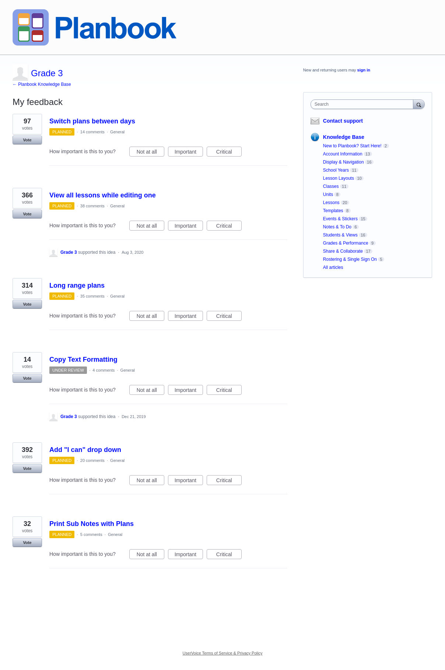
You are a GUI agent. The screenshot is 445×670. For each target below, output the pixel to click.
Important (189, 153)
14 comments (92, 132)
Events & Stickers (340, 218)
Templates (333, 210)
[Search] (419, 104)
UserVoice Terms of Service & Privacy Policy (223, 653)
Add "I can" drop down (85, 449)
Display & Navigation (343, 162)
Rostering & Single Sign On (350, 259)
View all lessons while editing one (102, 195)
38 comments (92, 206)
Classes (331, 186)
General (117, 132)
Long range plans (77, 285)
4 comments (103, 370)
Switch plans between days (92, 121)
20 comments (92, 460)
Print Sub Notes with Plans (91, 523)
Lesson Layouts (338, 178)
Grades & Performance (345, 243)
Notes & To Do (337, 226)
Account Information (342, 154)
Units (328, 194)
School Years (336, 170)
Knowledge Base (343, 137)
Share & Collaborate (343, 251)
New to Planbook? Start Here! (352, 145)
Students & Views (340, 235)
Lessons (331, 202)
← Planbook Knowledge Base (42, 84)
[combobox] (363, 104)
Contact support (343, 120)
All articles (333, 267)
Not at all (150, 153)
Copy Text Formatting (83, 359)
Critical (229, 153)
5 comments (91, 534)
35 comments (92, 296)
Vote (27, 140)
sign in (363, 70)
